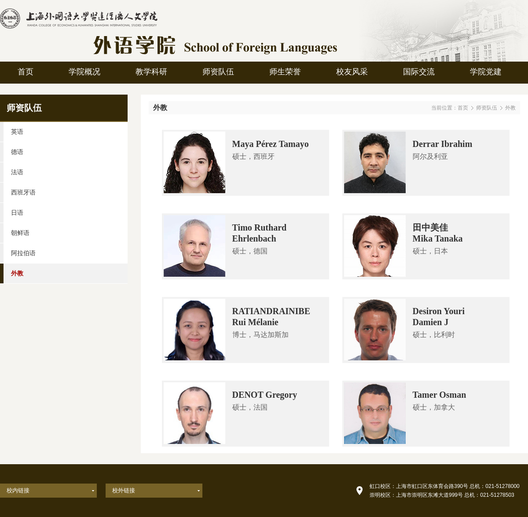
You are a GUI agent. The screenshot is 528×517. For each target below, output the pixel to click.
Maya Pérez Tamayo (270, 144)
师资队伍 (486, 108)
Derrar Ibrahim (443, 144)
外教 (510, 108)
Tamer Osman (439, 395)
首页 (463, 108)
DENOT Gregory (264, 395)
